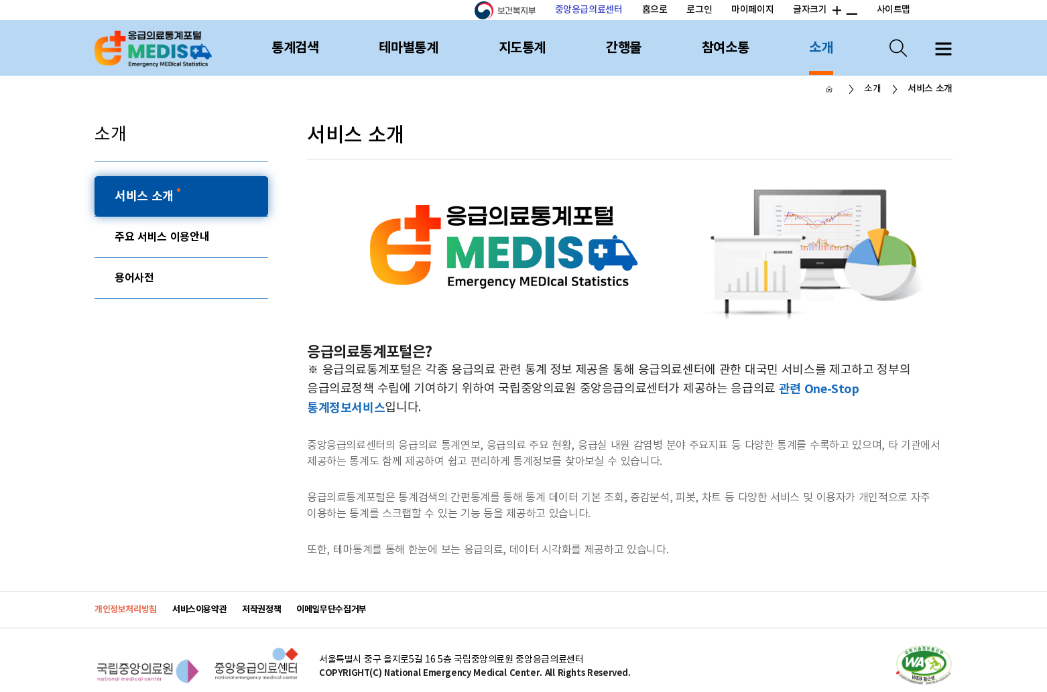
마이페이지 (752, 9)
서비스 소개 (146, 196)
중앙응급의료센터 (589, 9)
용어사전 (134, 278)
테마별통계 (408, 48)
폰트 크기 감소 (851, 11)
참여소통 (725, 48)
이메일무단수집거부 (331, 609)
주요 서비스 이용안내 (162, 237)
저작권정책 (261, 609)
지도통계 (522, 48)
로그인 (699, 9)
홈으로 (655, 9)
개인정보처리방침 (126, 609)
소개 (821, 48)
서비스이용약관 (199, 609)
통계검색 (294, 48)
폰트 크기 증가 (835, 11)
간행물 (623, 48)
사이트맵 (893, 9)
